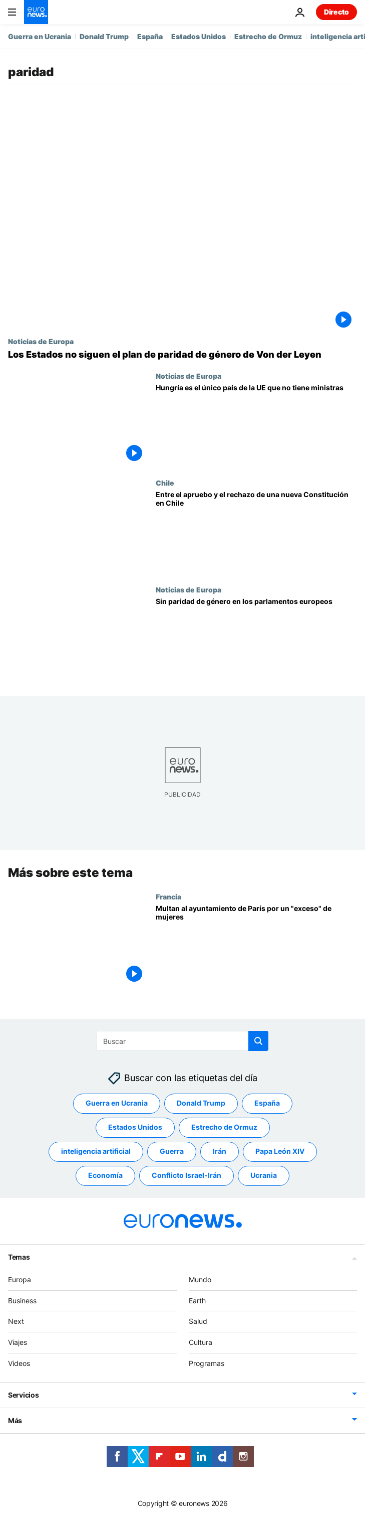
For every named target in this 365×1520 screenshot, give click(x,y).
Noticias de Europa (41, 341)
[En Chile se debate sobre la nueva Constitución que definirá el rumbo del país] (256, 532)
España (150, 36)
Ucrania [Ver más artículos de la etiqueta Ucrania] (263, 1175)
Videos (19, 1363)
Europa (19, 1279)
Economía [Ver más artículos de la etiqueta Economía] (105, 1175)
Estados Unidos (198, 36)
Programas (206, 1363)
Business (22, 1300)
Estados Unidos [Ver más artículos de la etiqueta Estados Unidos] (135, 1127)
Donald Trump (104, 36)
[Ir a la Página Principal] (36, 12)
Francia (168, 896)
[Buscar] (182, 1041)
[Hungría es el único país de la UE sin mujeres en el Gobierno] (256, 425)
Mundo (200, 1279)
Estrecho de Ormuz (268, 36)
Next (16, 1321)
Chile (165, 483)
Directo (336, 12)
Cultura (200, 1342)
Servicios (23, 1395)
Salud (198, 1321)
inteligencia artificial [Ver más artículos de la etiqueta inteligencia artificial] (96, 1151)
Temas (19, 1257)
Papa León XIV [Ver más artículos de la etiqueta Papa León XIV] (279, 1151)
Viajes (17, 1342)
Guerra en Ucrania (39, 36)
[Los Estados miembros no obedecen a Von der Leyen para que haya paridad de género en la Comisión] (182, 354)
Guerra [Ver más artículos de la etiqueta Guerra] (172, 1151)
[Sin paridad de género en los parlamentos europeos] (256, 638)
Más (15, 1420)
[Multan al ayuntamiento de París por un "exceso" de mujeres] (256, 945)
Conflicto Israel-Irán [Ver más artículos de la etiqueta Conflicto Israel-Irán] (186, 1175)
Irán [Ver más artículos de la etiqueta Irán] (219, 1151)
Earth (197, 1300)
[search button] (258, 1041)
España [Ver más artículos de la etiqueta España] (267, 1103)
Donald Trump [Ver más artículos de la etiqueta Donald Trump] (201, 1103)
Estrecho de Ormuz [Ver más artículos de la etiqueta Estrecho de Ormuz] (224, 1127)
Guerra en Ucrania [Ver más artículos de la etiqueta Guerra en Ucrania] (117, 1103)
